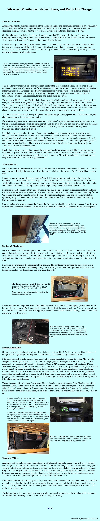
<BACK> (50, 508)
